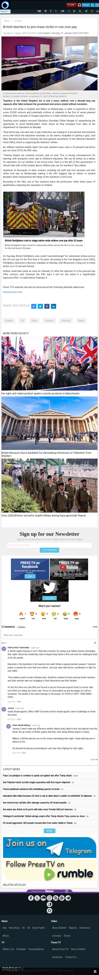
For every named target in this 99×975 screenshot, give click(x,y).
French (85, 5)
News (7, 21)
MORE (49, 831)
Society (18, 21)
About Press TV (60, 949)
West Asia (14, 927)
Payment (66, 320)
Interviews (84, 927)
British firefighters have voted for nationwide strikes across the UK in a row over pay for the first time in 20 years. (44, 246)
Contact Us (70, 957)
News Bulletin (59, 927)
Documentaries (36, 949)
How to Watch (78, 949)
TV (2, 942)
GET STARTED (49, 550)
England (9, 320)
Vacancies (57, 957)
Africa (6, 935)
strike (34, 320)
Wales (81, 320)
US (23, 927)
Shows (67, 935)
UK (22, 320)
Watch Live (8, 949)
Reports (73, 927)
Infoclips (56, 935)
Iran (4, 927)
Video (54, 921)
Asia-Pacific (38, 927)
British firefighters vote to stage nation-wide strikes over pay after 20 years (44, 240)
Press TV (56, 942)
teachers (49, 320)
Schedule (21, 949)
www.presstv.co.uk (12, 292)
